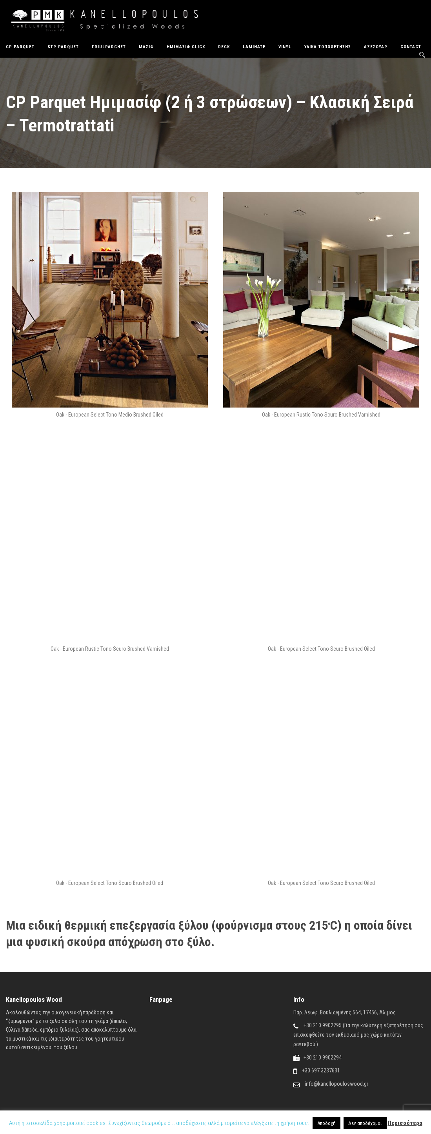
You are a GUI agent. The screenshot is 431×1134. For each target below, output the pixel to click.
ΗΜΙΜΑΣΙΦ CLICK (186, 46)
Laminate (254, 46)
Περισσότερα (405, 1123)
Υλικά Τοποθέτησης (327, 46)
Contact (410, 46)
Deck (224, 46)
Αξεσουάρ (375, 46)
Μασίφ (146, 46)
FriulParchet (109, 46)
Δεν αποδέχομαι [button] (365, 1123)
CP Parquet (20, 46)
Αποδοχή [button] (326, 1123)
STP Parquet (63, 46)
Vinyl (284, 46)
